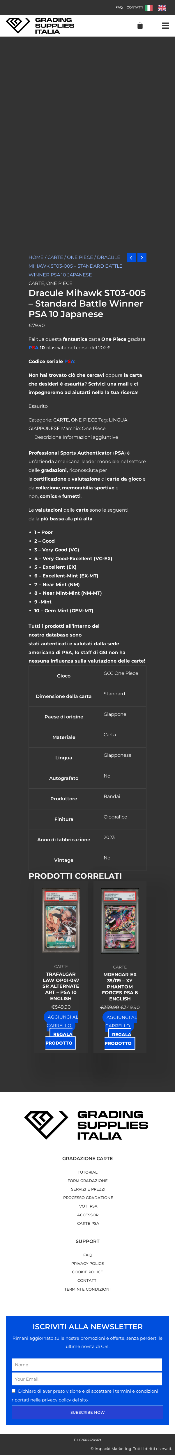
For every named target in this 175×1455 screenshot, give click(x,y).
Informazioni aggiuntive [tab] (90, 437)
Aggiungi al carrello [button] (62, 1021)
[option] (163, 8)
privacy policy (57, 1400)
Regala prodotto (59, 1038)
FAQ (119, 7)
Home (36, 257)
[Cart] (140, 25)
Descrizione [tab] (47, 437)
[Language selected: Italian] (158, 7)
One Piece (94, 428)
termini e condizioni (136, 1391)
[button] (165, 26)
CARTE (55, 257)
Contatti (135, 7)
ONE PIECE (80, 257)
